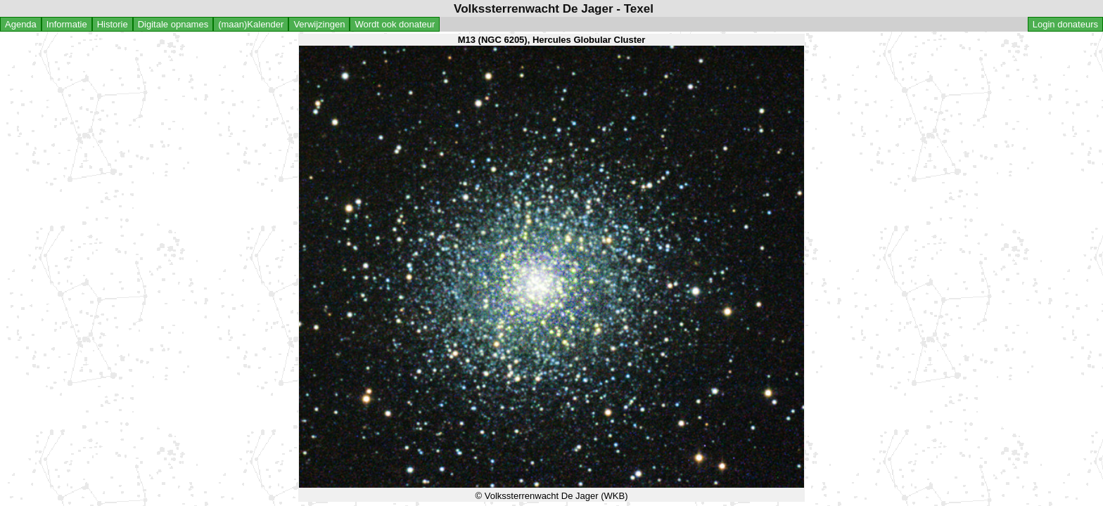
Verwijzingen (319, 24)
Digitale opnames (173, 24)
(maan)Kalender (250, 24)
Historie (112, 24)
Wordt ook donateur (395, 24)
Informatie (66, 24)
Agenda (21, 24)
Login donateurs (1065, 24)
